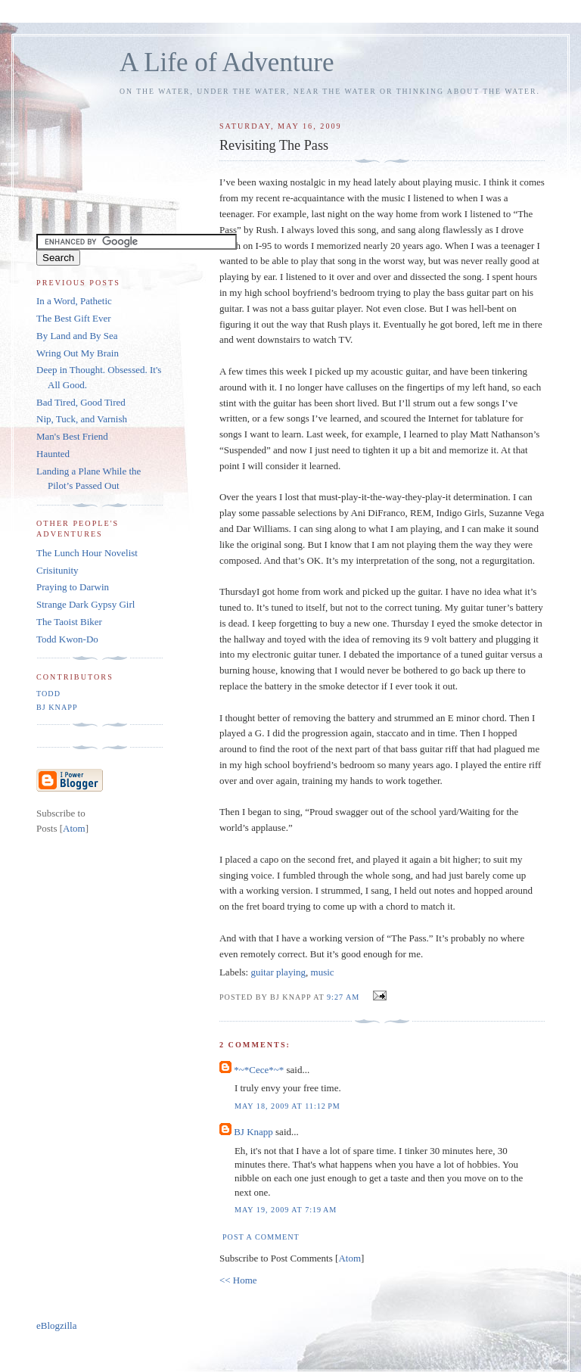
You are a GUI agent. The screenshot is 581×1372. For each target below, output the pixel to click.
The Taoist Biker (69, 621)
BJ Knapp (253, 1131)
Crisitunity (57, 570)
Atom (349, 1258)
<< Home (238, 1280)
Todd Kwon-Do (67, 639)
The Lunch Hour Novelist (87, 552)
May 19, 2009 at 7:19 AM (286, 1210)
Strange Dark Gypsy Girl (85, 604)
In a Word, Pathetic (74, 300)
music (322, 972)
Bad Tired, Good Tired (81, 402)
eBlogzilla (56, 1325)
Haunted (53, 453)
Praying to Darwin (72, 587)
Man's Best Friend (72, 436)
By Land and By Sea (77, 335)
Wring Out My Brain (77, 353)
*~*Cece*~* (259, 1069)
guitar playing (278, 972)
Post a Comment (261, 1237)
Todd (48, 693)
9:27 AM (344, 997)
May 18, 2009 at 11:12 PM (287, 1106)
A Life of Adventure (227, 62)
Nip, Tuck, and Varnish (81, 419)
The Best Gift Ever (73, 318)
